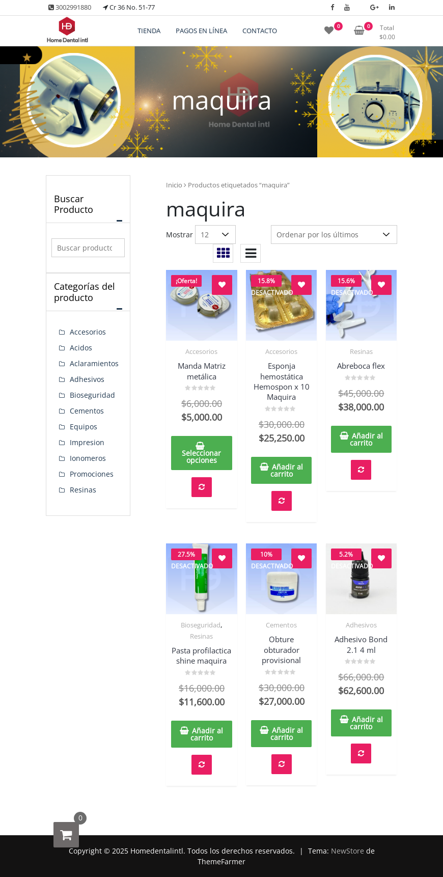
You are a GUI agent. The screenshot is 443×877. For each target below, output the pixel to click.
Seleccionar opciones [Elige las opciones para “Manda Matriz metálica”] (201, 456)
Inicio (174, 184)
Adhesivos (361, 624)
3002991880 (69, 7)
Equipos (83, 426)
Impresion (87, 442)
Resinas (361, 351)
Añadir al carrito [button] (286, 470)
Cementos (281, 624)
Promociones (92, 474)
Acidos (81, 347)
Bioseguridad (200, 624)
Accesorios (201, 351)
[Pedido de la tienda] (334, 234)
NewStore (347, 851)
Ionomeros (88, 458)
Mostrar (179, 234)
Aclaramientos (94, 363)
